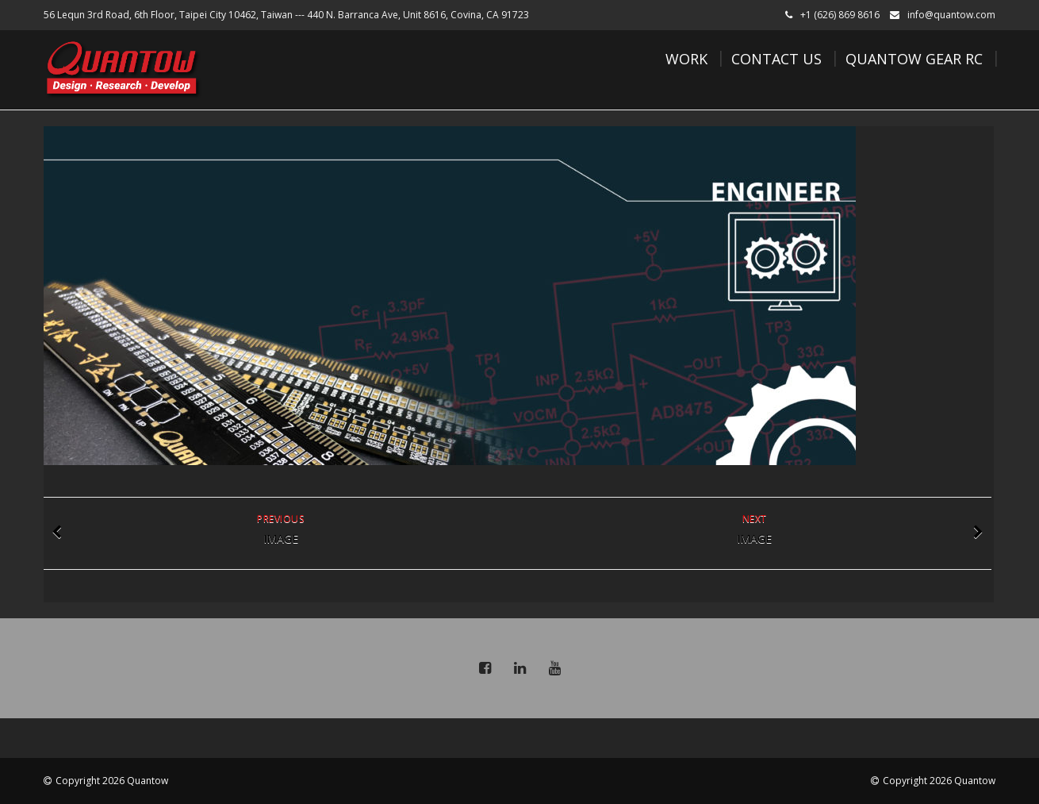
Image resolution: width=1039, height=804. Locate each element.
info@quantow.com (951, 14)
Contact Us (776, 58)
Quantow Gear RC (914, 58)
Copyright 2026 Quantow (112, 780)
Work (686, 58)
